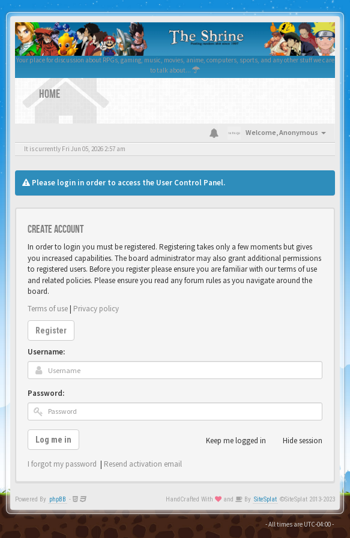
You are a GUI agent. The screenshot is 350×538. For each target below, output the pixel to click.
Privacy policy (96, 308)
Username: (46, 352)
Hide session (296, 440)
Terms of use (48, 308)
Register (51, 330)
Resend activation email (143, 464)
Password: (46, 393)
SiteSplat (265, 499)
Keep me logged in (229, 440)
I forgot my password (62, 464)
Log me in (53, 439)
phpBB (57, 499)
